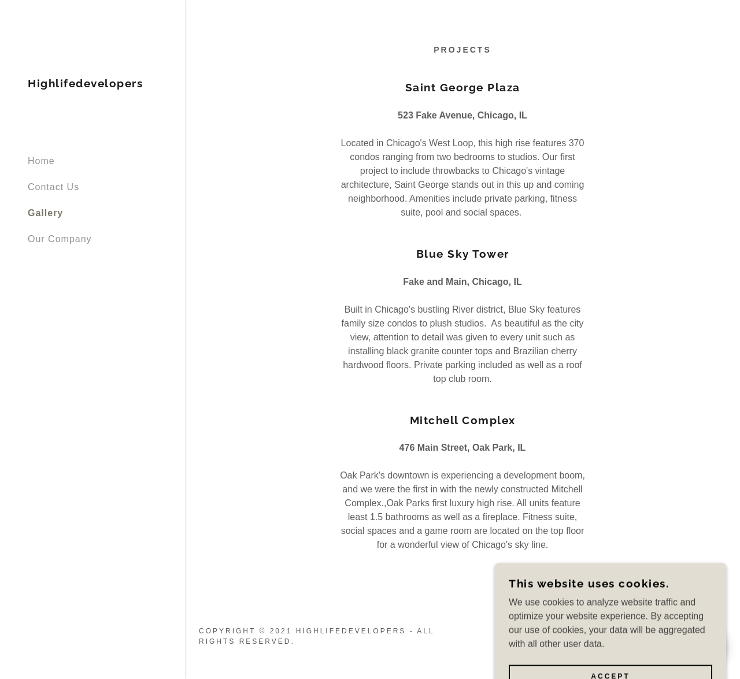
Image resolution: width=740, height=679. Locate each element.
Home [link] (41, 161)
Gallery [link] (45, 213)
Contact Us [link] (53, 187)
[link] (85, 84)
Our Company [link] (60, 239)
